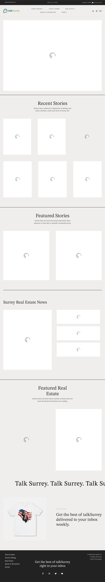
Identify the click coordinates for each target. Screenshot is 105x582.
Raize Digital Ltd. (97, 554)
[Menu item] (10, 2)
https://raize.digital (96, 559)
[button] (93, 11)
